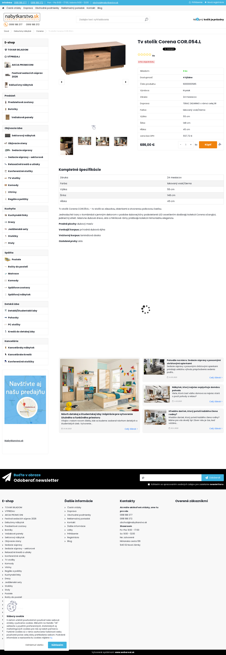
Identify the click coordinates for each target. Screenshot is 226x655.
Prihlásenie (197, 2)
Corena (40, 31)
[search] (146, 20)
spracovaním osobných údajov (179, 484)
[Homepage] (3, 8)
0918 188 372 (37, 2)
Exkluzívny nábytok (22, 31)
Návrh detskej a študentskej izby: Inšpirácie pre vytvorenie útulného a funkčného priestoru (97, 415)
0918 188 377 (20, 2)
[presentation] (62, 82)
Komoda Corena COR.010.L (75, 289)
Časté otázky (13, 8)
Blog (100, 8)
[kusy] (185, 144)
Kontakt (91, 8)
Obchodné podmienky (47, 8)
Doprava (28, 8)
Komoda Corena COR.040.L (159, 314)
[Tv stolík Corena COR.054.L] (93, 58)
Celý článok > (131, 429)
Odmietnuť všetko (34, 645)
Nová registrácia (216, 2)
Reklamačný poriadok (72, 8)
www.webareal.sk (124, 652)
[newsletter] (213, 477)
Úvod (6, 31)
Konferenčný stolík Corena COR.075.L (201, 300)
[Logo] (22, 19)
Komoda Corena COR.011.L (117, 293)
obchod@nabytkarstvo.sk (105, 2)
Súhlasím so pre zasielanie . (187, 484)
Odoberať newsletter (36, 480)
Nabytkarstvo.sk (13, 440)
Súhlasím (57, 645)
